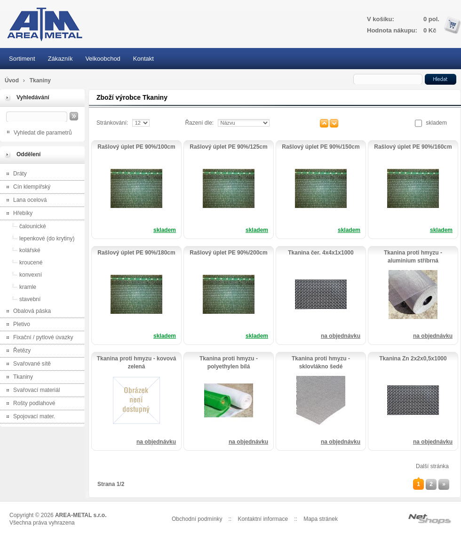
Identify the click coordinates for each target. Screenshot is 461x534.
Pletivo (16, 324)
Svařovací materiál (31, 390)
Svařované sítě (26, 364)
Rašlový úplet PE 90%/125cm (228, 146)
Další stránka (432, 466)
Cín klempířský (26, 187)
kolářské (21, 250)
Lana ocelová (24, 200)
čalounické (24, 226)
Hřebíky (17, 213)
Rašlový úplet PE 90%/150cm (320, 146)
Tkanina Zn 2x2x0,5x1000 (412, 358)
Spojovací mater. (28, 417)
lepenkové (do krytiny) (38, 238)
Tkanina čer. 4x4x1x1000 (320, 252)
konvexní (22, 274)
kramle (19, 286)
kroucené (22, 262)
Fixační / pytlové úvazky (37, 338)
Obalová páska (26, 311)
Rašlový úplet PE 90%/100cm (136, 146)
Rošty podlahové (28, 403)
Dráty (14, 174)
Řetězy (16, 351)
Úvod (12, 80)
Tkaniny (17, 377)
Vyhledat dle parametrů (43, 132)
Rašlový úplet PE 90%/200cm (228, 252)
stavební (21, 299)
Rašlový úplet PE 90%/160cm (413, 146)
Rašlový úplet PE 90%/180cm (136, 252)
